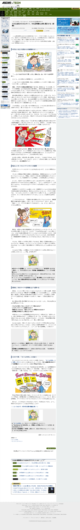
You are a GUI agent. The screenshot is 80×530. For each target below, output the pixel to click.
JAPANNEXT (15, 15)
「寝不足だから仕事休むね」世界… (5, 89)
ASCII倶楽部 (76, 8)
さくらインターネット (17, 441)
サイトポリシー (26, 517)
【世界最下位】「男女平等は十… (5, 99)
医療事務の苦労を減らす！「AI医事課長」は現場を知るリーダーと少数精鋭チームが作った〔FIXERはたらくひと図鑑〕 (67, 82)
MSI (28, 11)
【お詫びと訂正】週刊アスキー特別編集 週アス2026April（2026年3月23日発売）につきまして (68, 111)
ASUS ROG (48, 505)
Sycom (20, 11)
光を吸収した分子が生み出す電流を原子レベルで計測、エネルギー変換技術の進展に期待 (65, 89)
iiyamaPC (15, 11)
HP (37, 11)
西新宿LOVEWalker (36, 514)
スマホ (47, 8)
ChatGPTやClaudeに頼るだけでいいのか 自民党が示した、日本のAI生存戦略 (33, 488)
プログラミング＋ (47, 511)
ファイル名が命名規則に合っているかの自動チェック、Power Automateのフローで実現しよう (68, 105)
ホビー (34, 8)
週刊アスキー (32, 512)
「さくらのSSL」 (17, 423)
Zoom (51, 14)
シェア (25, 30)
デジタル (19, 8)
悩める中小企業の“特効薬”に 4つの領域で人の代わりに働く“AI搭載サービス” (67, 47)
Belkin (48, 506)
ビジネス (11, 8)
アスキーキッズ (21, 511)
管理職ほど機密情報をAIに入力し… (5, 65)
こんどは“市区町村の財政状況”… (5, 60)
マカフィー (7, 15)
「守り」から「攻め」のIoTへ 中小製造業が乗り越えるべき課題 (66, 60)
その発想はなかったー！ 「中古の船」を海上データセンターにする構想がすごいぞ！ (65, 53)
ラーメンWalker (16, 514)
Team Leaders (40, 511)
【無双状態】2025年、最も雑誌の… (6, 74)
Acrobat (11, 14)
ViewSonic (38, 508)
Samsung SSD (24, 509)
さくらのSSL (15, 439)
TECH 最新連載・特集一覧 (63, 35)
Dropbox (28, 14)
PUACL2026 (59, 511)
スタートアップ (51, 8)
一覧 (34, 30)
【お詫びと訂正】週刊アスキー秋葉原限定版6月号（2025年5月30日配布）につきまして (68, 114)
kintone (15, 14)
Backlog (37, 14)
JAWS (7, 14)
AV (41, 8)
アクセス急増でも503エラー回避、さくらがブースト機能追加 (37, 466)
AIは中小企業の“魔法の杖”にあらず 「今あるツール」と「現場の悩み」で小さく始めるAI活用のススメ (5, 24)
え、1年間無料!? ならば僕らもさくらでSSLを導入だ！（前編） (33, 472)
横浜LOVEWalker (29, 514)
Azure (20, 14)
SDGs (55, 511)
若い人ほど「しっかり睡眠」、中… (5, 70)
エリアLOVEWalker (22, 514)
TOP (17, 503)
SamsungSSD (23, 12)
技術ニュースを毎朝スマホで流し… (5, 84)
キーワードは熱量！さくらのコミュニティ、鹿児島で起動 (33, 469)
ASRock (28, 509)
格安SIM (26, 511)
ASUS (33, 11)
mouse (11, 11)
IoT (7, 8)
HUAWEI (26, 506)
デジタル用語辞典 (38, 512)
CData (33, 14)
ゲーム (56, 8)
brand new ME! (47, 508)
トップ (2, 8)
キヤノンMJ (11, 15)
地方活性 (52, 511)
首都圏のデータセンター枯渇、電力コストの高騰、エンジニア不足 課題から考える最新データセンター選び (5, 39)
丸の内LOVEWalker (56, 514)
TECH (16, 3)
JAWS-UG (30, 506)
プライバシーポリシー (35, 517)
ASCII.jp (6, 3)
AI (4, 8)
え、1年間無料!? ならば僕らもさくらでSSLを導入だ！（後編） (33, 475)
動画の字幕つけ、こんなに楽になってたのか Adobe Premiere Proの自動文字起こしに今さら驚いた (39, 486)
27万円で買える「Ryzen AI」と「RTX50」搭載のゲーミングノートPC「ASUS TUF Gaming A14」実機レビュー (41, 492)
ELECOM (34, 505)
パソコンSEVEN (24, 11)
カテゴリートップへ (51, 448)
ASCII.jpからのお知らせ (62, 108)
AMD (41, 505)
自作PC (37, 8)
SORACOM (36, 509)
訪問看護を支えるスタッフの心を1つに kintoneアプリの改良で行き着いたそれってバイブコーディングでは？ (66, 41)
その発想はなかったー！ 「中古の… (6, 79)
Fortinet (41, 14)
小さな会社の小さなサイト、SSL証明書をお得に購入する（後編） (34, 463)
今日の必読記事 (26, 512)
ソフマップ (20, 15)
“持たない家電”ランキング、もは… (5, 55)
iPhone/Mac (24, 8)
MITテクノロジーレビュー (51, 512)
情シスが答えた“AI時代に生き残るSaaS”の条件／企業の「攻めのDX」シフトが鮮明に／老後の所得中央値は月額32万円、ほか (68, 74)
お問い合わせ (48, 517)
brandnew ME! (24, 15)
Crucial (31, 509)
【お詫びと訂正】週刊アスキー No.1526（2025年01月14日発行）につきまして (68, 117)
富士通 (7, 11)
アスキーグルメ (35, 511)
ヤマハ (46, 14)
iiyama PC (38, 505)
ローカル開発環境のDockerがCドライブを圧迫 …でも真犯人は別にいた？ (65, 66)
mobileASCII (44, 512)
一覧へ (77, 108)
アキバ (43, 8)
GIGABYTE (34, 508)
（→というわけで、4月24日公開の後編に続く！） (24, 406)
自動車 (30, 8)
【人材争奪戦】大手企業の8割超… (5, 94)
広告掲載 (54, 517)
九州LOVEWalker (50, 514)
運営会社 (43, 517)
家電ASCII (30, 511)
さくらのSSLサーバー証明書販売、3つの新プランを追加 (32, 479)
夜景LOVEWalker (43, 514)
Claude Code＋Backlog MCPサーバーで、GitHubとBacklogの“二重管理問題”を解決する (65, 96)
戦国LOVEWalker (63, 514)
